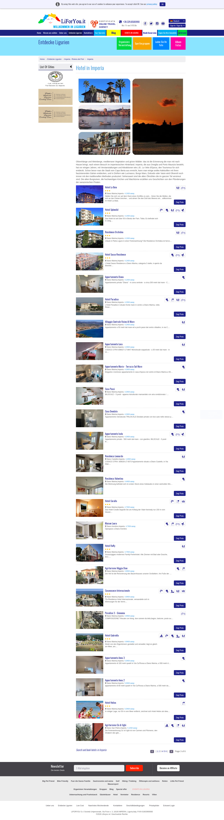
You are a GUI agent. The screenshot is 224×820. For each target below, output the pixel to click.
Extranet (182, 32)
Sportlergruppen (142, 43)
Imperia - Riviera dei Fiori (74, 59)
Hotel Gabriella (112, 635)
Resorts (146, 795)
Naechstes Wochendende (98, 806)
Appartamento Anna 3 (115, 658)
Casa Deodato (111, 411)
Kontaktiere (88, 32)
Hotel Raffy (110, 546)
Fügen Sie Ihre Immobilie (167, 32)
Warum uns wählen (50, 32)
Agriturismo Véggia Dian (116, 568)
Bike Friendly (62, 781)
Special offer (121, 789)
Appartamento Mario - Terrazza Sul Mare (123, 366)
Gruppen (103, 789)
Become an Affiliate (168, 768)
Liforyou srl (106, 814)
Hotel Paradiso (112, 299)
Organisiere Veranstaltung (125, 43)
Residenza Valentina (114, 478)
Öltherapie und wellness (149, 781)
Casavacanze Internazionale (117, 590)
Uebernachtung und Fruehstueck (83, 795)
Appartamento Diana (114, 277)
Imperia (90, 59)
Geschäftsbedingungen (135, 806)
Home (39, 32)
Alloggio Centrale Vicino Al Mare (119, 321)
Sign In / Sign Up (177, 25)
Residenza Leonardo (114, 456)
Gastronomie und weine (103, 781)
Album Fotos (178, 43)
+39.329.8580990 (129, 22)
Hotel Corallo (111, 501)
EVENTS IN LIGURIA (141, 789)
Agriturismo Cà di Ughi (115, 725)
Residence (135, 795)
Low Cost (80, 806)
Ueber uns (63, 32)
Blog (111, 789)
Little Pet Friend (177, 781)
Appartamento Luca (114, 344)
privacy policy (152, 3)
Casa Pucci (110, 389)
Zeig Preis (180, 202)
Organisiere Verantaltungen (85, 789)
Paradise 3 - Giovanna (115, 613)
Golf (117, 781)
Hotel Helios (110, 702)
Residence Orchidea (114, 232)
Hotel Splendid (111, 209)
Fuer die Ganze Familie (80, 781)
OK (162, 4)
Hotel (115, 795)
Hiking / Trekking (129, 781)
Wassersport (113, 784)
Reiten (165, 781)
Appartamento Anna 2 (115, 680)
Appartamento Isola (114, 434)
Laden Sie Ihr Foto (161, 43)
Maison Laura (111, 523)
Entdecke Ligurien (75, 32)
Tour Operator (100, 32)
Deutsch (177, 20)
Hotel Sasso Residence (115, 254)
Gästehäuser (105, 795)
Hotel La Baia (111, 187)
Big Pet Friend (48, 781)
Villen (154, 795)
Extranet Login (169, 806)
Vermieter (124, 795)
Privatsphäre (154, 806)
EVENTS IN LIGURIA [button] (131, 32)
